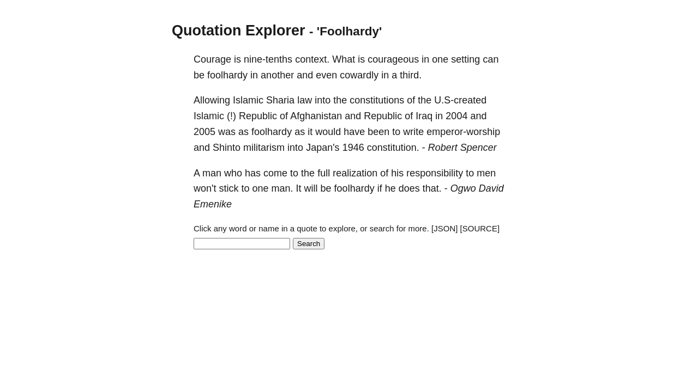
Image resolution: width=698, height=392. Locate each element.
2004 (456, 116)
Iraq (424, 116)
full (323, 173)
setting (465, 59)
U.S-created (460, 100)
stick (228, 188)
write (413, 131)
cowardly (359, 75)
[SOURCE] (480, 228)
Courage (212, 59)
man (211, 173)
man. (282, 188)
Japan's (322, 147)
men (486, 173)
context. (312, 59)
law (304, 100)
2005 (204, 131)
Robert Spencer (462, 147)
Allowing (212, 100)
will (311, 188)
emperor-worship (463, 131)
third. (411, 75)
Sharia (280, 100)
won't (205, 188)
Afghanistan (316, 116)
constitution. (393, 147)
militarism (264, 147)
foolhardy (227, 75)
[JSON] (444, 228)
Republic (258, 116)
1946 (353, 147)
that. (432, 188)
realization (355, 173)
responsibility (434, 173)
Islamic (248, 100)
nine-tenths (268, 59)
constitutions (377, 100)
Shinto (226, 147)
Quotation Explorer (238, 30)
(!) (231, 116)
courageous (393, 59)
